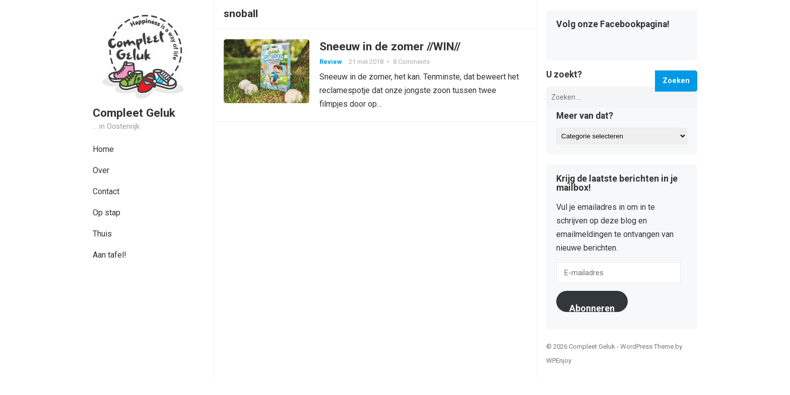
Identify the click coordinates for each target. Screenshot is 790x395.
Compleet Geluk (134, 112)
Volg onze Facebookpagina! (613, 24)
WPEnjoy (558, 360)
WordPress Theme (647, 346)
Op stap (106, 212)
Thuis (102, 234)
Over (101, 170)
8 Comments (411, 61)
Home (103, 149)
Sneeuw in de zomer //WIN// (389, 46)
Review (330, 61)
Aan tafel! (109, 255)
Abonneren (592, 307)
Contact (106, 191)
